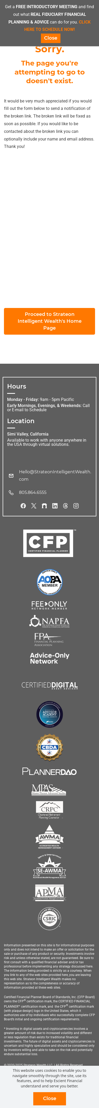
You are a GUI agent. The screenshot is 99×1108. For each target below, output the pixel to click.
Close (49, 1098)
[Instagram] (76, 506)
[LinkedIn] (55, 506)
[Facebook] (23, 506)
